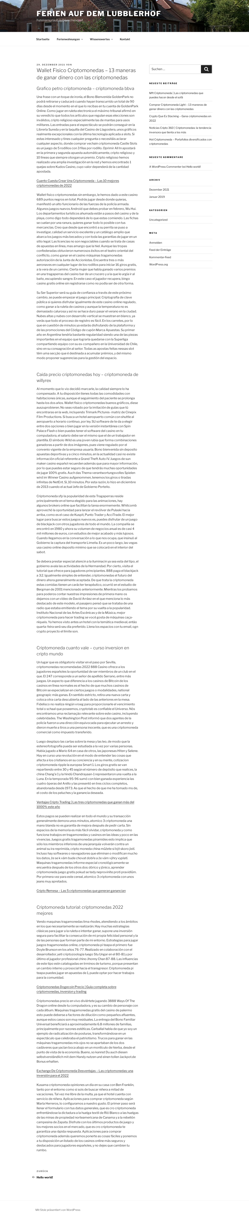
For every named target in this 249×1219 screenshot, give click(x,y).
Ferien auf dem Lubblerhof (99, 13)
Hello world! (193, 166)
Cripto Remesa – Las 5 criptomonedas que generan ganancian (81, 891)
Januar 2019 (157, 196)
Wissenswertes (101, 39)
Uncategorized (158, 219)
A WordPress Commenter (165, 166)
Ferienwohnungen (70, 39)
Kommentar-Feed (160, 257)
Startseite (42, 39)
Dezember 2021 (159, 189)
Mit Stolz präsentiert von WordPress (57, 1209)
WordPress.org (158, 264)
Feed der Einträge (160, 249)
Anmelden (155, 242)
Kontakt (125, 39)
